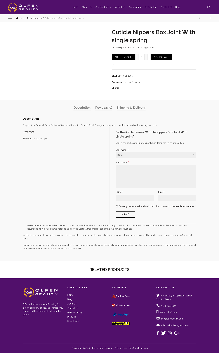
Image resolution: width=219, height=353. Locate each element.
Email (161, 191)
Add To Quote (123, 57)
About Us (87, 7)
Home (75, 7)
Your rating (122, 149)
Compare (120, 65)
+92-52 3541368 (169, 305)
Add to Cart (161, 57)
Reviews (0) (103, 107)
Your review (122, 162)
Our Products (102, 7)
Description (82, 107)
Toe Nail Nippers (34, 18)
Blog (177, 7)
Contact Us (119, 7)
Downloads (73, 321)
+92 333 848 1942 (168, 312)
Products (71, 317)
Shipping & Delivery (131, 107)
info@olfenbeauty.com (172, 319)
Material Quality (74, 312)
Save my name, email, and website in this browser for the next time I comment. (157, 206)
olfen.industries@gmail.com (175, 325)
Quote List (166, 7)
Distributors (151, 7)
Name (119, 191)
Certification (135, 7)
